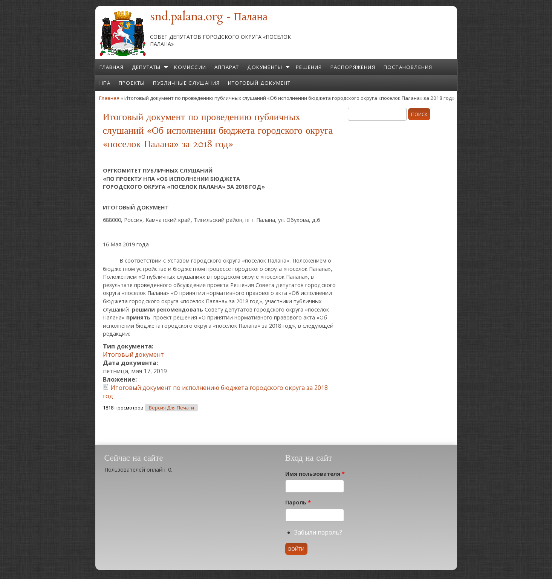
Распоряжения (352, 67)
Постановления (408, 67)
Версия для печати (171, 408)
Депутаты (146, 67)
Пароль (298, 502)
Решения (309, 67)
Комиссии (190, 67)
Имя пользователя (315, 473)
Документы (264, 67)
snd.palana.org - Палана (209, 17)
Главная (111, 67)
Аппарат (226, 67)
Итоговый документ (259, 82)
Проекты (132, 82)
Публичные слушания (186, 82)
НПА (105, 82)
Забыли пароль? (318, 532)
